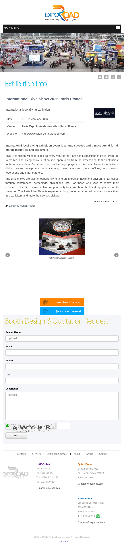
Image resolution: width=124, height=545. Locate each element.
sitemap (64, 541)
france (32, 205)
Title (7, 374)
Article (89, 454)
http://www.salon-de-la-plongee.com (43, 133)
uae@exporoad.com (50, 488)
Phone (9, 360)
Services (36, 454)
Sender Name (13, 332)
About (76, 454)
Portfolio (21, 454)
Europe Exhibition (18, 205)
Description (12, 388)
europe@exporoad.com (92, 522)
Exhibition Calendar (57, 454)
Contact (103, 454)
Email (8, 346)
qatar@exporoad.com (91, 483)
